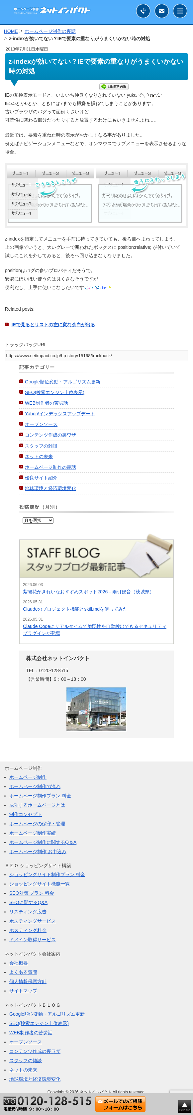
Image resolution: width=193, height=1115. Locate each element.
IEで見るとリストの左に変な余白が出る (53, 324)
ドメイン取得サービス (32, 939)
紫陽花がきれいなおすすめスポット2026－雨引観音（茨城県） (88, 591)
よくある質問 (23, 972)
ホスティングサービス (32, 921)
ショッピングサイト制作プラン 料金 (47, 874)
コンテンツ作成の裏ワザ (50, 435)
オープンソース (41, 424)
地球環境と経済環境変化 (50, 488)
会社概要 (18, 962)
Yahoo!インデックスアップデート (60, 413)
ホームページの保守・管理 (37, 823)
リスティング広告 (28, 911)
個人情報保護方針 (28, 981)
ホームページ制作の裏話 (50, 467)
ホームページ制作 (28, 777)
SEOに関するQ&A (28, 902)
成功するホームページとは (37, 805)
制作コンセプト (25, 814)
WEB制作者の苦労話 (46, 403)
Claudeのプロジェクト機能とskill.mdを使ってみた (75, 609)
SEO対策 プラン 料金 (31, 893)
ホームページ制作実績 (32, 833)
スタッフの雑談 (41, 446)
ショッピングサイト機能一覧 (39, 883)
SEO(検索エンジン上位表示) (54, 392)
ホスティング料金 (28, 930)
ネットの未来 (39, 456)
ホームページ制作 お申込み (37, 851)
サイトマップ (23, 990)
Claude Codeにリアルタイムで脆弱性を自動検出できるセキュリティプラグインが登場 (94, 630)
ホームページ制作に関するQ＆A (42, 842)
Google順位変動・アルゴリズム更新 (62, 381)
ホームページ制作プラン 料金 (40, 795)
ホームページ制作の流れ (34, 786)
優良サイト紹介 (41, 477)
